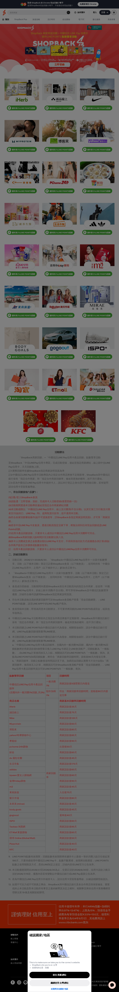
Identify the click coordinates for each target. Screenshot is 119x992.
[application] (112, 985)
